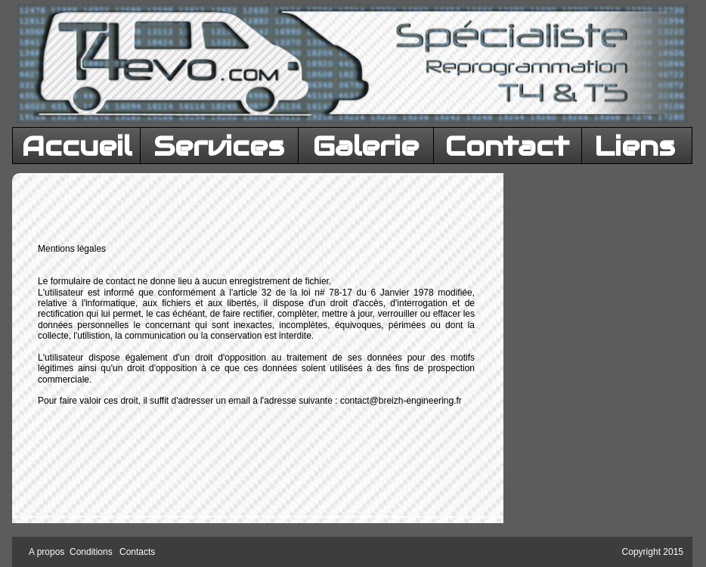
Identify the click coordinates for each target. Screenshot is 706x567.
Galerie (366, 146)
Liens (634, 146)
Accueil (77, 146)
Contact (507, 146)
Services (218, 146)
